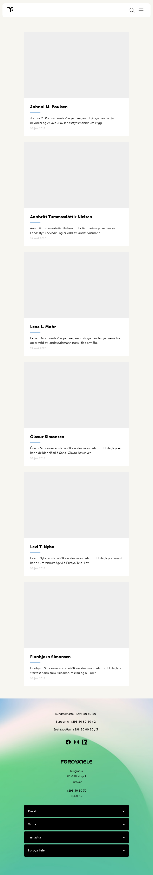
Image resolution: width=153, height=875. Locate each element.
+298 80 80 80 (85, 714)
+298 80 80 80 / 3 (85, 729)
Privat (32, 811)
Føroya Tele (36, 850)
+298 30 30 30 (76, 790)
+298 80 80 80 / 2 (83, 721)
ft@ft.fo (76, 796)
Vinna (32, 824)
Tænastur (34, 837)
